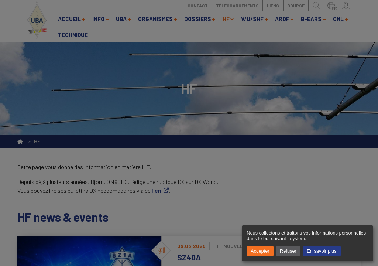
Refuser (288, 251)
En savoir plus (321, 251)
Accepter (260, 251)
